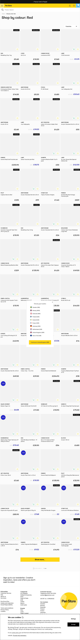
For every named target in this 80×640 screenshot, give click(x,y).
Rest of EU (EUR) (35, 335)
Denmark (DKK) (35, 313)
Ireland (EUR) (34, 320)
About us (3, 596)
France (42, 610)
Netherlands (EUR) (36, 329)
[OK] (40, 10)
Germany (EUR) (35, 326)
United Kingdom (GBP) (37, 332)
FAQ (2, 595)
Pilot (21, 610)
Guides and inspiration (7, 603)
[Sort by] (71, 26)
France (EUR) (34, 323)
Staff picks (23, 605)
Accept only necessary (19, 635)
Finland (42, 609)
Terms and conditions (7, 608)
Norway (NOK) (35, 310)
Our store (3, 598)
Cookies (3, 611)
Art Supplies (24, 593)
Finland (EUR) (34, 316)
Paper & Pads (24, 598)
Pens (21, 596)
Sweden (42, 604)
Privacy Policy (5, 609)
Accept (73, 624)
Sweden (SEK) (35, 307)
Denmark (43, 607)
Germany (43, 612)
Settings (73, 619)
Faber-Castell (24, 613)
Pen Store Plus (5, 601)
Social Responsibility (7, 605)
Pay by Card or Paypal (40, 2)
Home (3, 13)
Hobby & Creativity (26, 595)
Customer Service (6, 593)
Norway (42, 605)
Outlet (22, 601)
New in (22, 603)
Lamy (22, 611)
